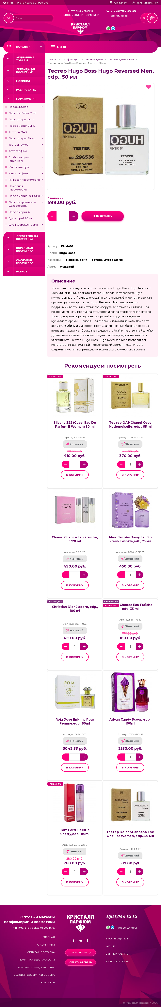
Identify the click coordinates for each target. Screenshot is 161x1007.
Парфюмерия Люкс (22, 138)
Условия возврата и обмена (34, 974)
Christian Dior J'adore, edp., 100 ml (75, 609)
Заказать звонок (119, 16)
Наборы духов (18, 106)
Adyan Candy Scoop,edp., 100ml (130, 721)
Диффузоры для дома (23, 224)
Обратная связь (80, 962)
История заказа (117, 961)
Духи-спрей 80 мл (21, 218)
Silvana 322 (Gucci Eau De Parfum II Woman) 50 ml (75, 424)
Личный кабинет (117, 953)
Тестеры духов (18, 144)
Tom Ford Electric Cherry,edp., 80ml (74, 832)
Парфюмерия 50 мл (22, 119)
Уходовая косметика (24, 261)
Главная (52, 59)
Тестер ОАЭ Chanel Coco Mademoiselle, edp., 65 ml (130, 424)
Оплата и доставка (41, 952)
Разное (21, 271)
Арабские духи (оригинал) (19, 159)
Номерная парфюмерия (18, 187)
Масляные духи (19, 167)
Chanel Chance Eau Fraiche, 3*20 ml (75, 539)
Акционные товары (25, 59)
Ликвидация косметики (26, 71)
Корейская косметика (24, 249)
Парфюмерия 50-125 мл (24, 195)
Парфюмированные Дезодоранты (22, 204)
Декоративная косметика (27, 238)
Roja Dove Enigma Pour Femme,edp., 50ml (75, 721)
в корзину (103, 216)
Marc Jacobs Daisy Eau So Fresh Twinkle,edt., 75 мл (130, 539)
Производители (117, 938)
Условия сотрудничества (36, 967)
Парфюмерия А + (20, 212)
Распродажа (26, 89)
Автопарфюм (18, 150)
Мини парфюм (18, 173)
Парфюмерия (26, 98)
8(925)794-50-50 (123, 10)
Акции (110, 946)
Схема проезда (80, 952)
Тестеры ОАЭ (18, 132)
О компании (46, 944)
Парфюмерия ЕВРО (22, 125)
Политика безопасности (37, 959)
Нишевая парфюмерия (24, 179)
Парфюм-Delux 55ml (22, 113)
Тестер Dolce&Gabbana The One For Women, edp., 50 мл (130, 834)
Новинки (23, 81)
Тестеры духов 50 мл (121, 59)
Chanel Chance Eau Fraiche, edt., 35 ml (130, 607)
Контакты (48, 982)
